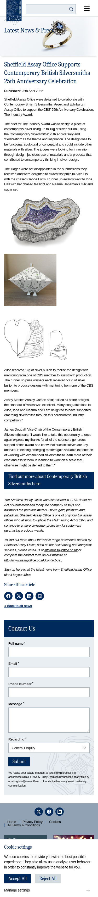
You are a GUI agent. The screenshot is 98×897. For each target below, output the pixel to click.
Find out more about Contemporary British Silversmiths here (47, 480)
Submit (19, 761)
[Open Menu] (87, 8)
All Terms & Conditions (24, 825)
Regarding (17, 739)
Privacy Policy (39, 777)
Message (16, 703)
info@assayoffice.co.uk (61, 550)
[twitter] (38, 811)
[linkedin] (59, 811)
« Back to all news (18, 606)
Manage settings (17, 890)
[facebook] (49, 811)
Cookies (55, 821)
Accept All (17, 878)
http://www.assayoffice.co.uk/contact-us (32, 560)
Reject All (47, 878)
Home (11, 821)
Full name (16, 643)
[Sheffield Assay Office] (13, 12)
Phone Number (20, 683)
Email (13, 663)
